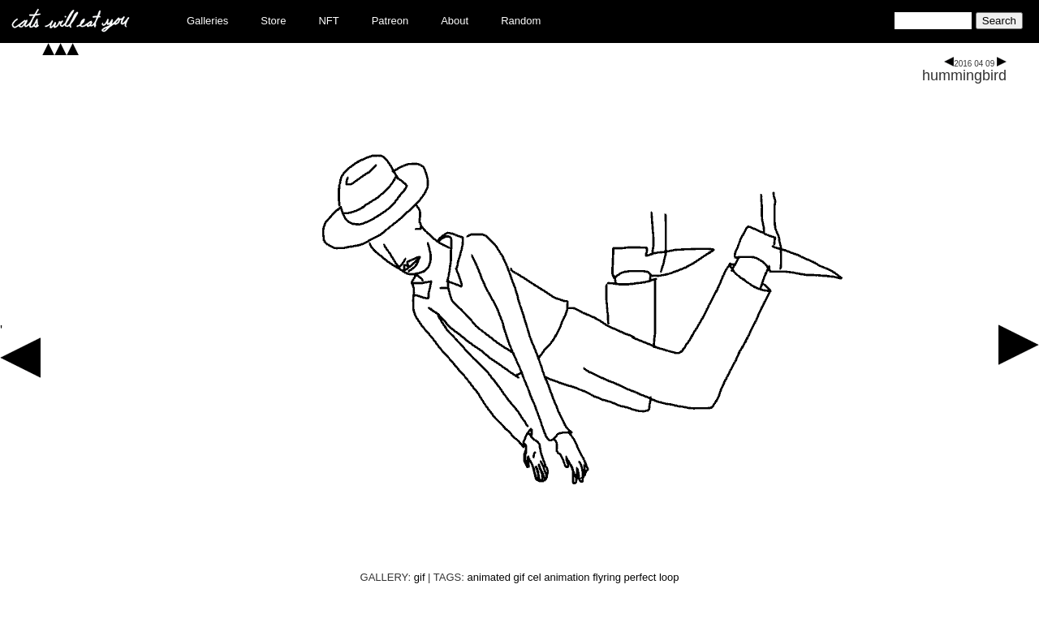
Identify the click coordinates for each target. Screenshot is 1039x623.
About (454, 21)
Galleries (207, 21)
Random (521, 21)
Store (273, 21)
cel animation (559, 577)
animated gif (496, 577)
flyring (607, 577)
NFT (328, 21)
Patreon (390, 21)
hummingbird (964, 75)
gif (419, 577)
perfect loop (651, 577)
